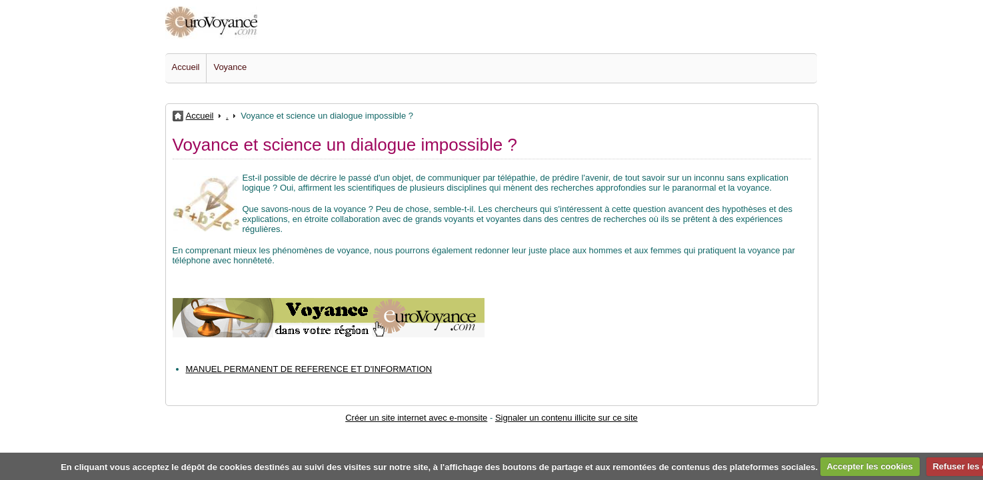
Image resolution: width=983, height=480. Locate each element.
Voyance (230, 67)
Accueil (186, 67)
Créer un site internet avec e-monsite (416, 418)
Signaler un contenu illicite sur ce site (566, 418)
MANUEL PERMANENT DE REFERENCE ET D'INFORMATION (309, 369)
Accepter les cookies (869, 466)
